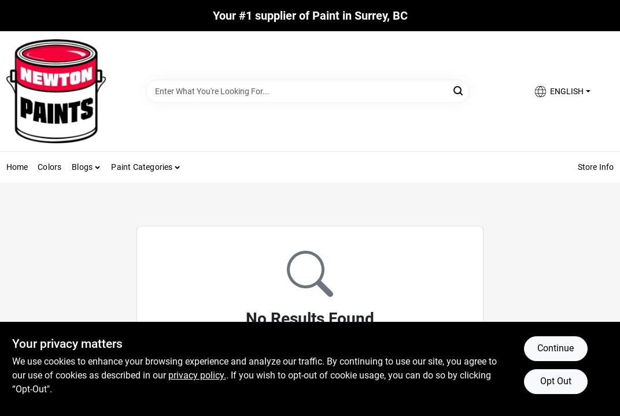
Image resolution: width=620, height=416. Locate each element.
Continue (555, 348)
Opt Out (555, 381)
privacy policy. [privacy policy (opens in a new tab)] (197, 375)
